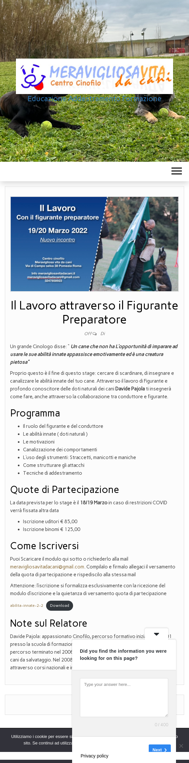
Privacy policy (94, 755)
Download (59, 605)
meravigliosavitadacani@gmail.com (47, 567)
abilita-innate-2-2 (26, 605)
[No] (181, 746)
